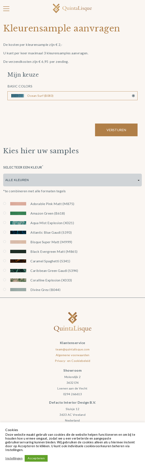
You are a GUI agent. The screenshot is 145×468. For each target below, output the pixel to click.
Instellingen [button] (14, 458)
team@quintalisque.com (72, 349)
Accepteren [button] (36, 458)
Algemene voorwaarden (73, 355)
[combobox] (72, 180)
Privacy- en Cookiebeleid (72, 361)
